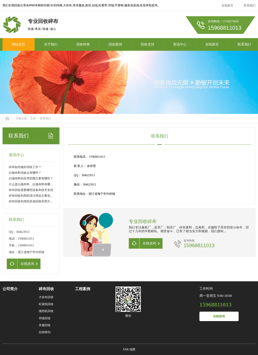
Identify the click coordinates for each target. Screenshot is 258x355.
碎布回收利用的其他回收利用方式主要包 (35, 201)
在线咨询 (219, 316)
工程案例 (82, 289)
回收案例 (115, 44)
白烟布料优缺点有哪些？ (25, 172)
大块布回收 (46, 297)
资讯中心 (180, 44)
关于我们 (51, 44)
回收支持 (147, 44)
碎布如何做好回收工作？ (25, 167)
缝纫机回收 (46, 311)
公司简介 (10, 289)
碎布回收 (46, 289)
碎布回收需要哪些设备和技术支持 (31, 190)
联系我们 (249, 5)
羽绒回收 (45, 318)
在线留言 (227, 5)
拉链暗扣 (45, 332)
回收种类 (83, 44)
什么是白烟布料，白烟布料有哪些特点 (34, 184)
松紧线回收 (46, 304)
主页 (33, 118)
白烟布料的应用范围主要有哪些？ (31, 178)
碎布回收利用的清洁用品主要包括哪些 (34, 195)
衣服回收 (45, 325)
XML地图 (129, 349)
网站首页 (18, 44)
